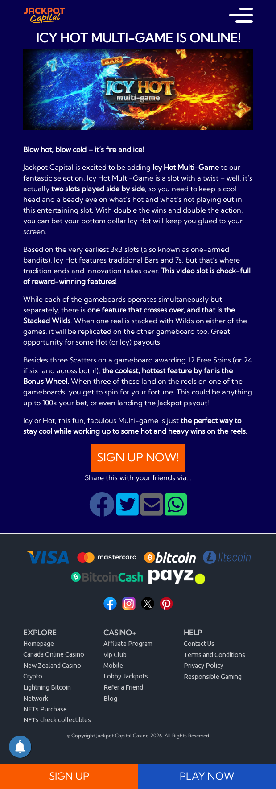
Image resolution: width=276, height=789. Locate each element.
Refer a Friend (123, 687)
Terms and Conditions (214, 654)
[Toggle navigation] (241, 15)
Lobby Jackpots (125, 676)
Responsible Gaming (213, 676)
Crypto (32, 676)
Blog (110, 698)
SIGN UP (69, 776)
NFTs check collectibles (57, 720)
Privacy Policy (203, 665)
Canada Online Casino (53, 654)
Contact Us (199, 643)
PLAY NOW (207, 776)
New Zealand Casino (52, 665)
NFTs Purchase (45, 709)
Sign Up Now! (138, 457)
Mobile (113, 665)
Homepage (38, 644)
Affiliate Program (127, 643)
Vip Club (115, 654)
